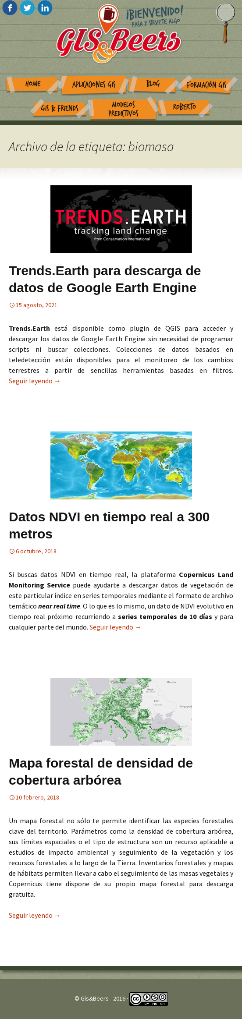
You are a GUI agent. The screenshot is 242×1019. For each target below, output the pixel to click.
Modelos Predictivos (123, 109)
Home (32, 83)
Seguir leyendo (35, 380)
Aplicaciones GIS (94, 84)
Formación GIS (207, 85)
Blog (153, 83)
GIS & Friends (59, 108)
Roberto (184, 107)
